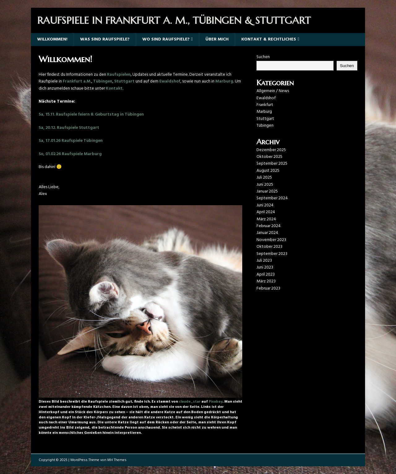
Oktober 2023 (269, 246)
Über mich (217, 39)
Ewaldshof (169, 81)
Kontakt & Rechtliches (268, 39)
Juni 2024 (264, 205)
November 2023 (271, 239)
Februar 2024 (268, 226)
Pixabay (215, 402)
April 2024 (265, 212)
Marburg (224, 81)
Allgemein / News (272, 91)
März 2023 (266, 281)
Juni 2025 (264, 184)
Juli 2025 (264, 177)
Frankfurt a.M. (77, 81)
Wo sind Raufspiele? (166, 39)
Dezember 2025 (271, 150)
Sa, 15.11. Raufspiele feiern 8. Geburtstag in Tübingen (91, 114)
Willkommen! (52, 39)
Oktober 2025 (269, 156)
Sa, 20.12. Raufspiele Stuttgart (69, 127)
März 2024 (266, 219)
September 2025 (271, 163)
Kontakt (114, 88)
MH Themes (117, 460)
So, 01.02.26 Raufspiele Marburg (70, 154)
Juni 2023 (264, 267)
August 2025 (267, 170)
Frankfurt (264, 104)
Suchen (263, 57)
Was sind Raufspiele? (105, 39)
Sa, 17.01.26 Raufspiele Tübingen (71, 140)
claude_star (189, 402)
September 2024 (272, 198)
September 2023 (271, 253)
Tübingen (102, 81)
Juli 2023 (264, 260)
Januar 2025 (267, 191)
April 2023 (265, 274)
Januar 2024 (267, 232)
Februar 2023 (268, 288)
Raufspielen (119, 74)
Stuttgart (124, 81)
